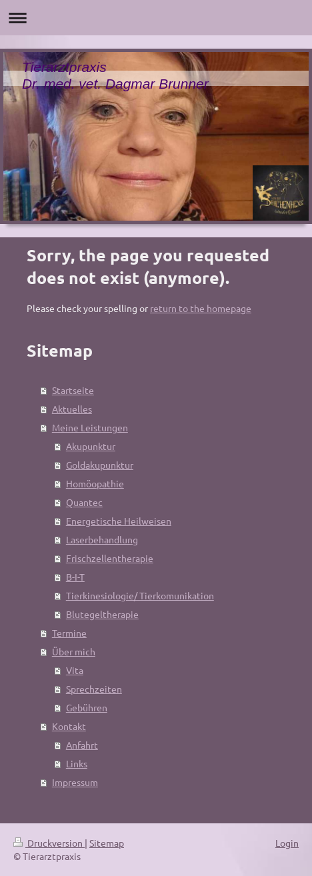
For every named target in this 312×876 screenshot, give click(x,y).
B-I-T (75, 577)
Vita (74, 670)
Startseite (73, 390)
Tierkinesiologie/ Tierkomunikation (140, 595)
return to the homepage (200, 308)
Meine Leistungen (90, 427)
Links (76, 763)
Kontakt (69, 726)
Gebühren (86, 707)
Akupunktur (90, 446)
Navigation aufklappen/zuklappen (156, 17)
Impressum (75, 782)
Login (287, 843)
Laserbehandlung (102, 539)
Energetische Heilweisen (118, 521)
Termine (69, 633)
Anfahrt (82, 745)
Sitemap (106, 843)
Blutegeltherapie (102, 614)
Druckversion (49, 843)
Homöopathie (95, 483)
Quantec (84, 502)
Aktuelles (72, 409)
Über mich (73, 651)
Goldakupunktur (99, 465)
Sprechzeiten (94, 689)
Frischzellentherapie (109, 558)
